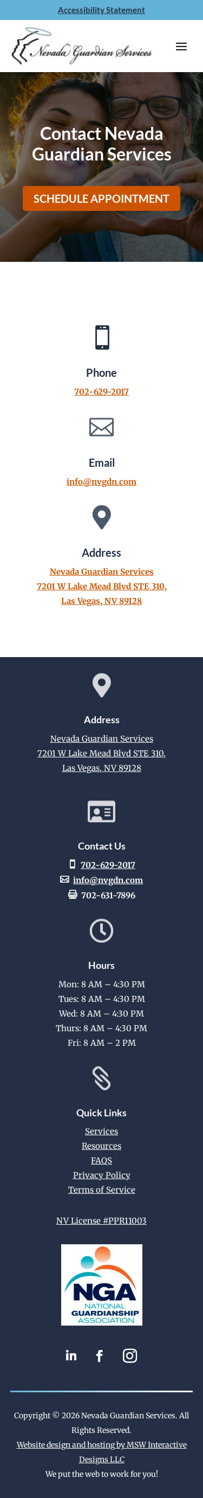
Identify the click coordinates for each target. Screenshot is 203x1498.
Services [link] (101, 1131)
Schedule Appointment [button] (101, 198)
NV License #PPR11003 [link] (101, 1221)
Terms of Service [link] (101, 1190)
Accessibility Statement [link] (101, 10)
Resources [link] (101, 1146)
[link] (101, 1322)
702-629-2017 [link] (101, 392)
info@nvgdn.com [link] (101, 482)
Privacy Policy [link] (101, 1175)
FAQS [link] (101, 1160)
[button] (181, 46)
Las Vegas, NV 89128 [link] (101, 601)
